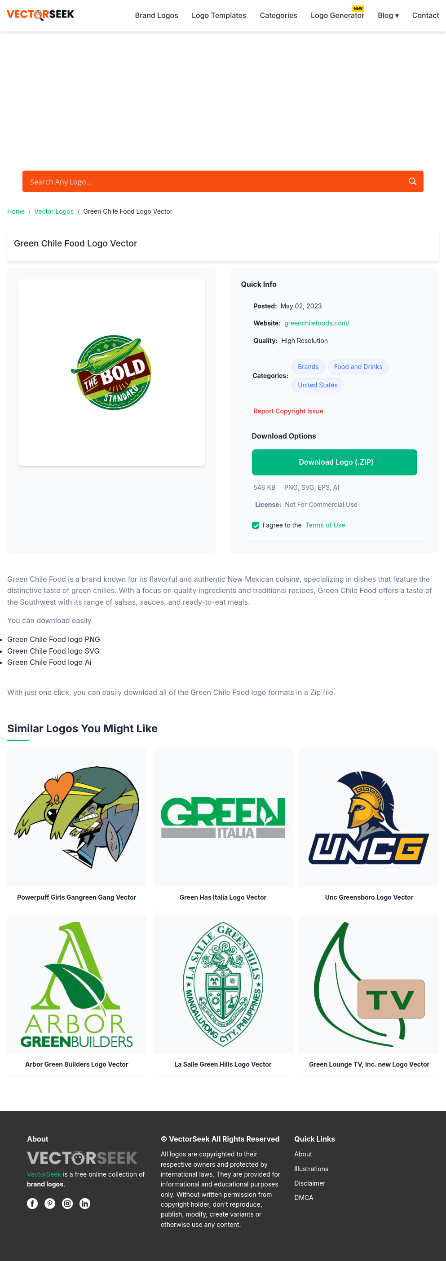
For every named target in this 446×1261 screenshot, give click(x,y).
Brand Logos (156, 15)
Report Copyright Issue (289, 411)
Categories (278, 15)
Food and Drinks (358, 366)
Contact (425, 15)
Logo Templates (219, 15)
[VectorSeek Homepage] (40, 15)
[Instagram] (67, 1203)
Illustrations (311, 1169)
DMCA (303, 1197)
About (303, 1154)
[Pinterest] (49, 1203)
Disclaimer (309, 1183)
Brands (308, 366)
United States (318, 385)
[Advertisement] (223, 99)
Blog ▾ (388, 15)
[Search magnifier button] (413, 181)
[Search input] (215, 181)
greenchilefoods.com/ (316, 323)
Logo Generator (337, 15)
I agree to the (298, 525)
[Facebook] (32, 1203)
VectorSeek (44, 1174)
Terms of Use (325, 525)
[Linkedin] (84, 1203)
